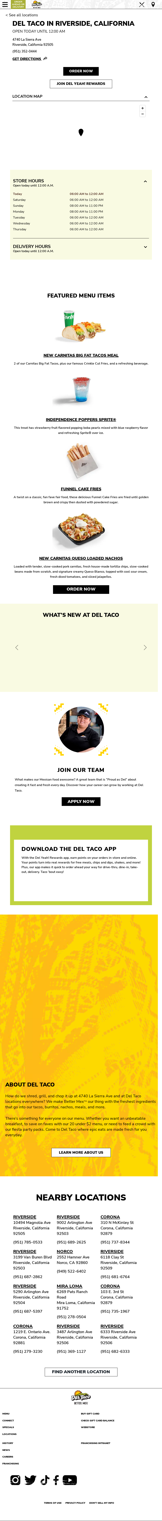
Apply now (81, 802)
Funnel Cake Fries (81, 489)
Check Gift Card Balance (97, 1420)
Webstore (88, 1427)
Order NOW (81, 71)
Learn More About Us (81, 1152)
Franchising (10, 1463)
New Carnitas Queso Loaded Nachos (81, 558)
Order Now (81, 589)
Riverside (24, 1217)
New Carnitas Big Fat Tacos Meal (81, 355)
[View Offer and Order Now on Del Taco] (81, 654)
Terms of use (52, 1502)
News (6, 1450)
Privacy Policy (75, 1502)
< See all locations (22, 15)
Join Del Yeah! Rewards (81, 83)
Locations (9, 1434)
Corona (110, 1217)
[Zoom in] (142, 108)
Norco (65, 1252)
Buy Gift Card (90, 1413)
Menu (5, 1413)
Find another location (81, 1372)
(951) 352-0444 (24, 51)
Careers (7, 1456)
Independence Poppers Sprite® (81, 419)
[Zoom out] (142, 114)
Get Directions (27, 59)
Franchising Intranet (95, 1443)
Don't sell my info (101, 1502)
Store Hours (28, 181)
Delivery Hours (32, 247)
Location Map (27, 96)
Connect (8, 1420)
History (7, 1443)
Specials (8, 1427)
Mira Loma (69, 1286)
